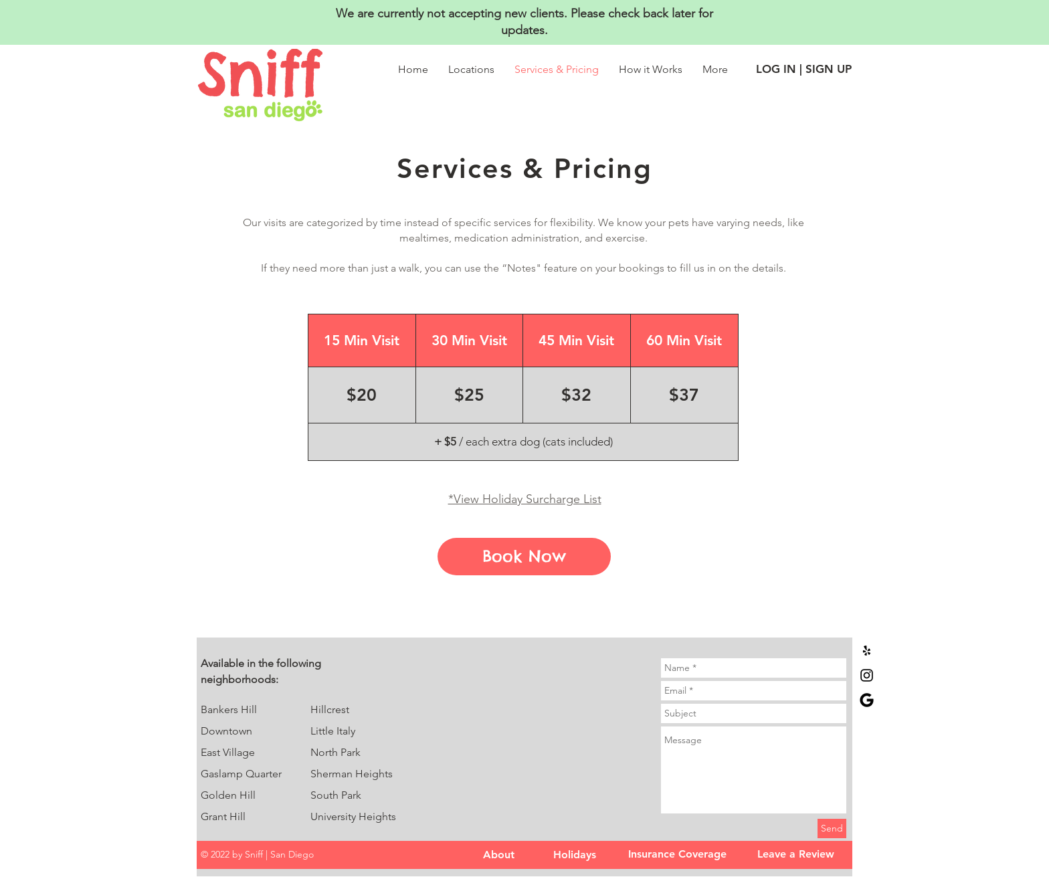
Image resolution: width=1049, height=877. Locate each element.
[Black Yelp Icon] (866, 650)
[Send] (832, 828)
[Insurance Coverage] (677, 854)
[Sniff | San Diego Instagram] (866, 675)
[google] (866, 700)
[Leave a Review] (795, 854)
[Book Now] (524, 556)
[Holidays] (574, 855)
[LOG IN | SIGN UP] (804, 69)
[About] (498, 855)
